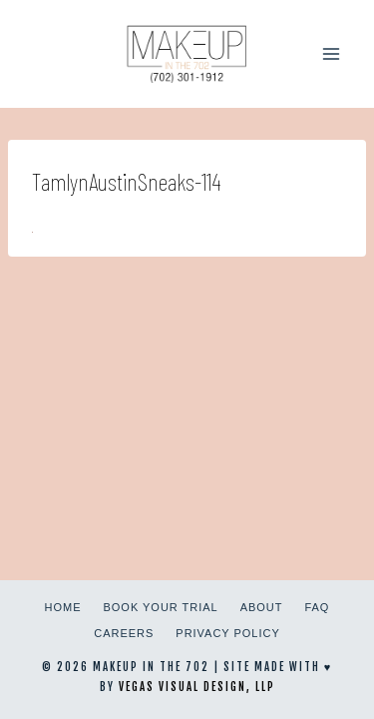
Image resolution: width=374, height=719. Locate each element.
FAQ (316, 607)
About (261, 607)
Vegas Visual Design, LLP (197, 687)
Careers (124, 633)
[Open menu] (330, 53)
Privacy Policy (227, 633)
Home (63, 607)
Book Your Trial (161, 607)
